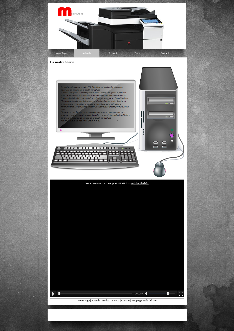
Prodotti (106, 300)
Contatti (125, 300)
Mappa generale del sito (143, 300)
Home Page (84, 300)
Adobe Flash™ (140, 183)
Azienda (95, 300)
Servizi (115, 300)
